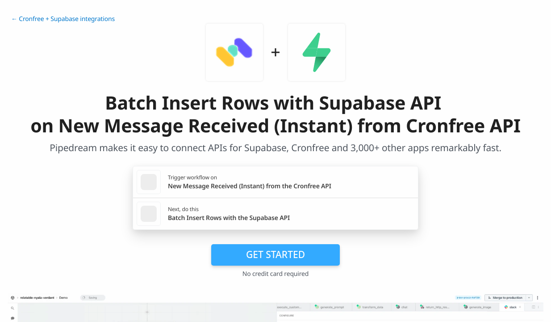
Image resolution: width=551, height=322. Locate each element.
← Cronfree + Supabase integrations (63, 19)
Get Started (275, 254)
